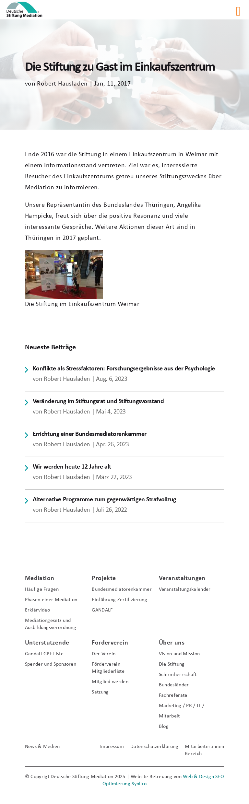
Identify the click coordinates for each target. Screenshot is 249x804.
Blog (164, 726)
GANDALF (102, 610)
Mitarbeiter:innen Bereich (204, 750)
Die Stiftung (172, 664)
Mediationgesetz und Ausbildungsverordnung (50, 624)
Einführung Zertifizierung (119, 599)
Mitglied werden (110, 681)
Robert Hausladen (62, 84)
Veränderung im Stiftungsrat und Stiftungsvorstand (98, 401)
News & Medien (42, 746)
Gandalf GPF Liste (44, 654)
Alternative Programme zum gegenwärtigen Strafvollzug (104, 499)
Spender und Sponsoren (50, 664)
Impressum (112, 746)
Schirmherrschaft (178, 674)
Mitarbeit (169, 716)
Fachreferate (173, 695)
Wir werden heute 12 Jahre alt (72, 467)
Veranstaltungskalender (185, 589)
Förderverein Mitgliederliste (108, 668)
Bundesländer (174, 685)
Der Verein (103, 654)
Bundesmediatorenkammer (120, 589)
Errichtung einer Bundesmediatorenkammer (90, 434)
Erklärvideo (37, 610)
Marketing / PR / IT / (181, 705)
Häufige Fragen (42, 589)
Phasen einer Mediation (51, 599)
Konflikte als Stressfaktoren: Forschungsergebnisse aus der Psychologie (124, 369)
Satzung (100, 692)
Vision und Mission (179, 654)
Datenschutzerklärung (154, 746)
